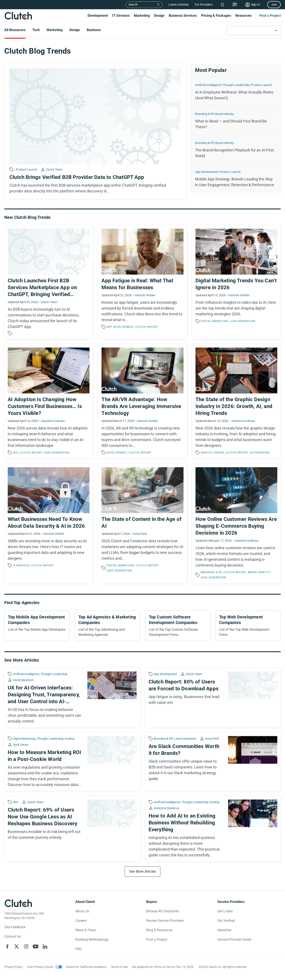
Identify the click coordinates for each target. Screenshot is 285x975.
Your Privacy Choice (40, 967)
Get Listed (225, 911)
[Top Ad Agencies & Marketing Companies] (107, 626)
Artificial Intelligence (208, 85)
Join (274, 4)
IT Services (121, 16)
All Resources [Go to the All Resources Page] (14, 30)
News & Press (85, 930)
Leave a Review (179, 4)
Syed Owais (20, 744)
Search (133, 4)
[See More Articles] (142, 871)
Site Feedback (14, 927)
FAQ (78, 949)
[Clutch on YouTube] (36, 946)
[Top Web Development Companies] (248, 626)
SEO (15, 452)
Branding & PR (204, 114)
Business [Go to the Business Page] (94, 30)
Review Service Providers (165, 921)
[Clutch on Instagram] (26, 946)
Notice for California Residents (86, 967)
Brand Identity (224, 114)
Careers (81, 921)
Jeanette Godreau (53, 421)
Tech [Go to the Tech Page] (36, 30)
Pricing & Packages (216, 16)
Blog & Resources (159, 930)
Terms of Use (119, 967)
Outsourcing (260, 452)
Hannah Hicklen (144, 295)
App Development (206, 172)
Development (98, 16)
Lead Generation (242, 321)
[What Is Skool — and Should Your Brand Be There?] (235, 120)
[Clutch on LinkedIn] (45, 946)
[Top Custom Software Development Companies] (177, 626)
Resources (243, 16)
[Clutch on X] (17, 946)
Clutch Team (54, 169)
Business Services (183, 16)
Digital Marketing (214, 321)
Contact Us (12, 936)
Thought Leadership (235, 85)
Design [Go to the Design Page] (74, 30)
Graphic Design (212, 452)
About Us (82, 911)
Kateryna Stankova (166, 808)
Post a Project (270, 16)
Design (159, 16)
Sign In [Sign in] (255, 4)
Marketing (142, 16)
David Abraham (23, 680)
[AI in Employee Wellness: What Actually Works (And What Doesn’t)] (235, 91)
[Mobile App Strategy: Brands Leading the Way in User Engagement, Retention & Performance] (235, 178)
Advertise (224, 930)
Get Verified (226, 921)
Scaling (69, 738)
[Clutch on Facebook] (7, 946)
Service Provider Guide (234, 939)
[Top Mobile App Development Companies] (36, 626)
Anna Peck (140, 533)
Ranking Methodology (92, 939)
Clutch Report (146, 326)
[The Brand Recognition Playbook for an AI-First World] (235, 149)
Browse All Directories (162, 911)
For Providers (204, 4)
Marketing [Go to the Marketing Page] (55, 30)
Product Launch (26, 169)
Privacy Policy (13, 967)
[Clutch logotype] (18, 903)
